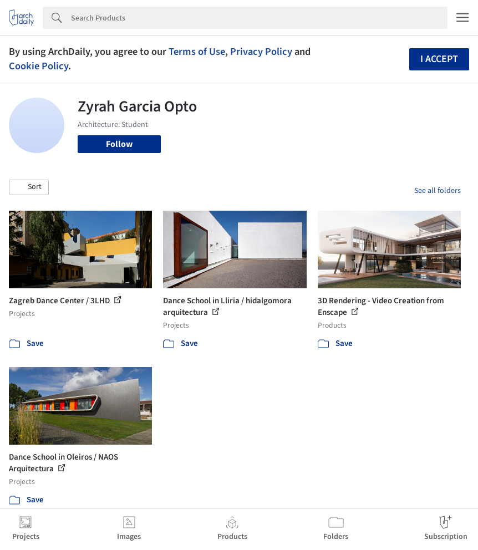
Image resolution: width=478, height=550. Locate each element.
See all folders (437, 191)
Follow (119, 144)
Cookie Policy (38, 66)
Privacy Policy (261, 51)
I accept (439, 59)
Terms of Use (197, 51)
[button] (29, 187)
